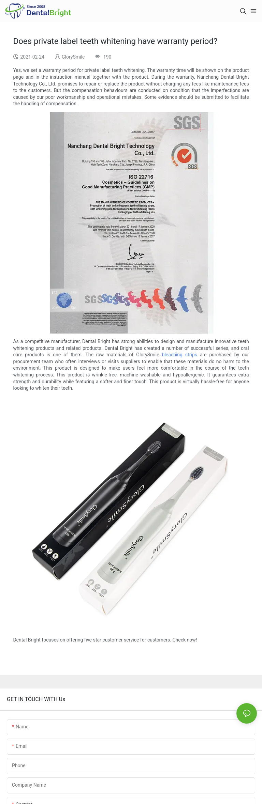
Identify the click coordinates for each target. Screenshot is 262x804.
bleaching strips (179, 354)
